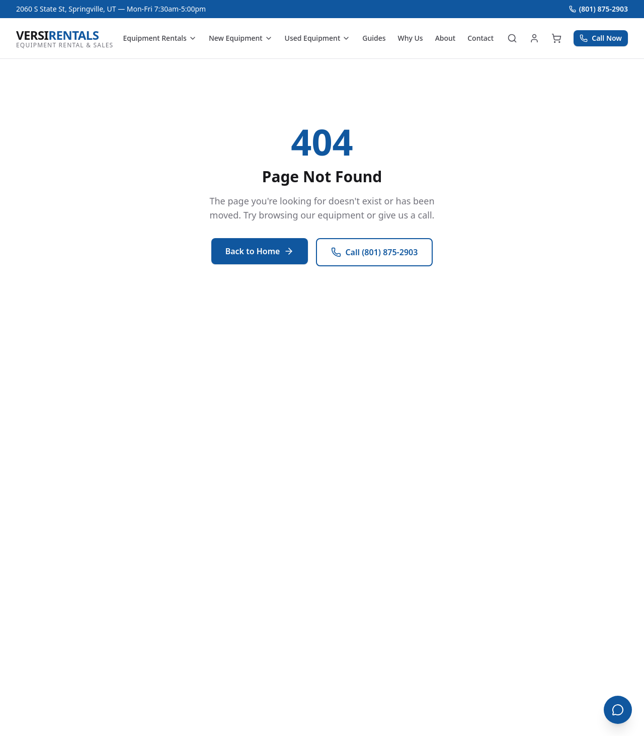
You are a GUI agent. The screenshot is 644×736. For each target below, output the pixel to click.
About (445, 38)
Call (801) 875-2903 (374, 252)
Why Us (410, 38)
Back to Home (259, 251)
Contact (480, 38)
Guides (373, 38)
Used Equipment (318, 38)
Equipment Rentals (159, 38)
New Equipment (241, 38)
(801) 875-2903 (598, 9)
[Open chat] (618, 710)
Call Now (601, 38)
